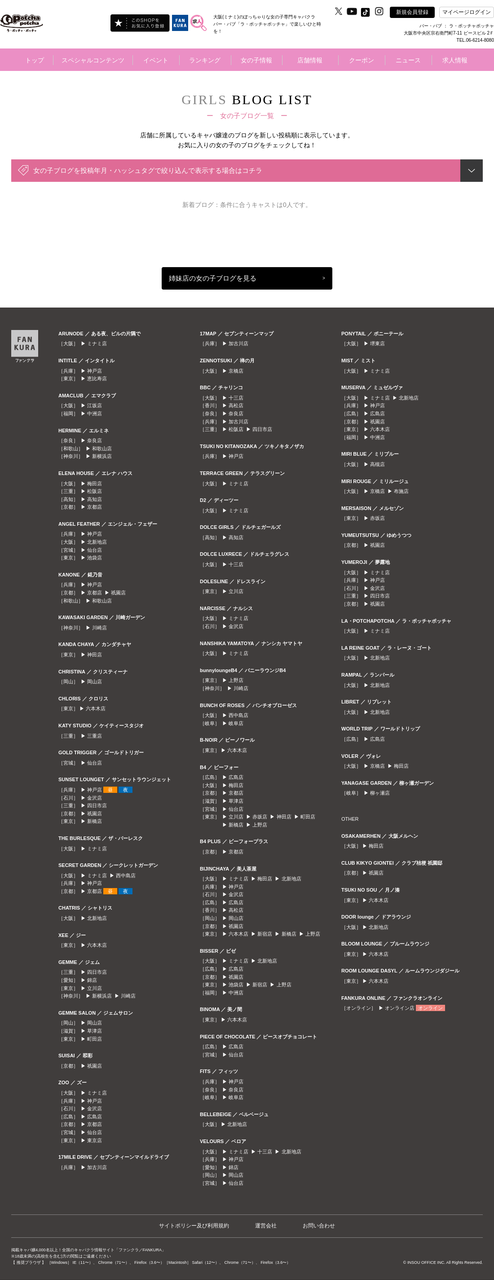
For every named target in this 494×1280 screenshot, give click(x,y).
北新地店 (97, 542)
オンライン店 (400, 1008)
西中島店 (126, 875)
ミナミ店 (97, 343)
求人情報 (455, 60)
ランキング (205, 60)
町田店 (94, 1039)
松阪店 (94, 491)
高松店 (236, 405)
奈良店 (94, 440)
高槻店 (377, 464)
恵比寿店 (97, 378)
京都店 (94, 507)
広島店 (94, 1116)
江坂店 (94, 405)
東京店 (94, 1140)
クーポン (361, 60)
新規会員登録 (412, 12)
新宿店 (264, 934)
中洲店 (94, 413)
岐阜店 (236, 723)
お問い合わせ (319, 1226)
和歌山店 (102, 448)
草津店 (94, 1031)
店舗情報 (309, 60)
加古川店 (97, 1167)
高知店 (94, 499)
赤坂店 (259, 816)
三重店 (94, 736)
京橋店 (236, 371)
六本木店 (96, 708)
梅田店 (94, 483)
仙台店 (94, 550)
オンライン (430, 1008)
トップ (34, 60)
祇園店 (118, 592)
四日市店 (97, 805)
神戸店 (94, 371)
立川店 (94, 988)
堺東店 (377, 343)
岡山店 (94, 681)
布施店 (401, 491)
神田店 (94, 654)
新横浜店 (102, 456)
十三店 (236, 397)
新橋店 (94, 821)
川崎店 (99, 627)
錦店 (92, 980)
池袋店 (94, 557)
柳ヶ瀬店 (380, 793)
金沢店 (94, 798)
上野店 (236, 680)
